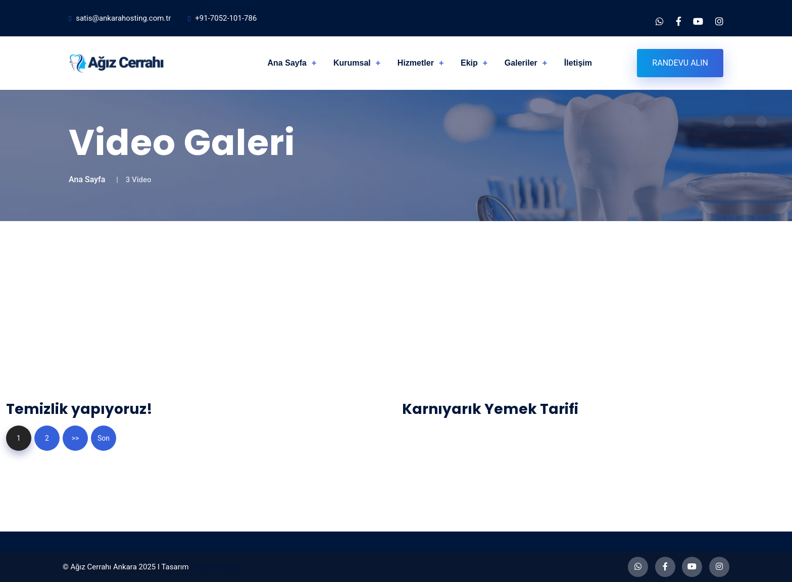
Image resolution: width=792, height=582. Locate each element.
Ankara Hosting (216, 566)
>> (75, 438)
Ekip (469, 63)
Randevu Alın (680, 63)
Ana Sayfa (287, 63)
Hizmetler (416, 63)
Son (103, 438)
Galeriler (521, 63)
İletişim (578, 63)
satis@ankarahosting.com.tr (123, 18)
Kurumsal (352, 63)
